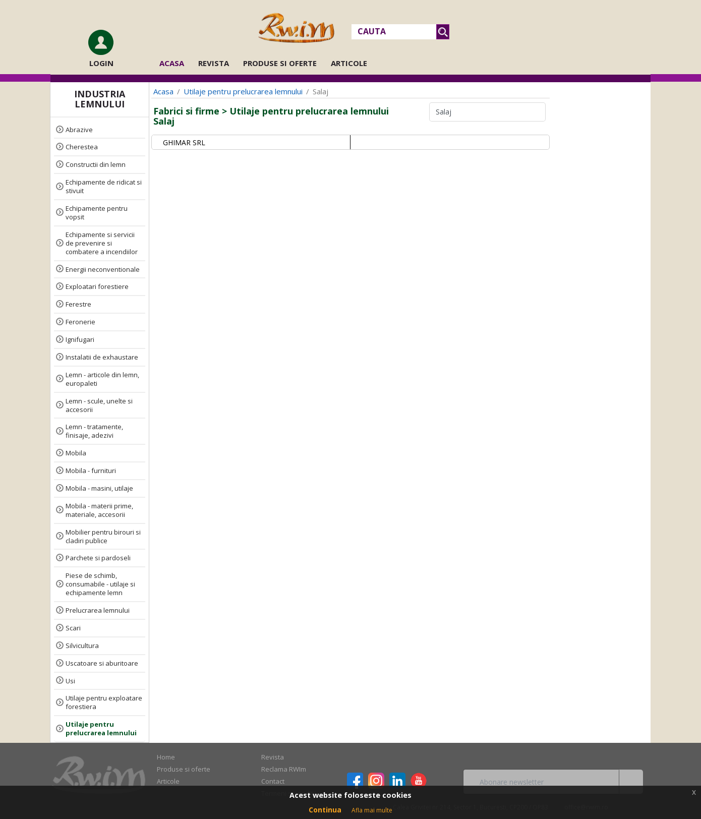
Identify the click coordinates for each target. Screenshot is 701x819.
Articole (349, 63)
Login (101, 63)
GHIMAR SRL (184, 142)
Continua (325, 809)
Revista (213, 63)
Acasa (174, 62)
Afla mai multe (372, 810)
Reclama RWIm (283, 769)
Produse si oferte (280, 63)
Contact (272, 781)
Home (166, 757)
